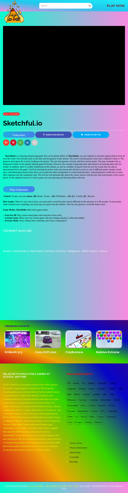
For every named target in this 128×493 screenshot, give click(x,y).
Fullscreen (19, 135)
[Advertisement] (25, 307)
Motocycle (106, 400)
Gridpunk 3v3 (13, 352)
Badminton (83, 411)
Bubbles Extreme (107, 352)
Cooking (94, 400)
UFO (102, 411)
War (105, 394)
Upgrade (72, 388)
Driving (82, 388)
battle (76, 383)
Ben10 (84, 416)
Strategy (102, 383)
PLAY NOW (116, 6)
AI (77, 416)
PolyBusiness (74, 352)
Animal (86, 394)
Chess (94, 411)
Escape (78, 422)
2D (83, 383)
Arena (91, 388)
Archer (112, 405)
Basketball (73, 405)
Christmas (111, 416)
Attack (117, 400)
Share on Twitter (91, 135)
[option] (18, 342)
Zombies (101, 388)
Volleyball (112, 411)
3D (69, 383)
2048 (70, 416)
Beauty (102, 405)
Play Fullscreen (19, 189)
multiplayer (11, 114)
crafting (96, 394)
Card (112, 394)
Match (77, 394)
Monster (72, 400)
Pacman (71, 411)
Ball (69, 394)
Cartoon (83, 400)
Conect (92, 405)
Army (83, 405)
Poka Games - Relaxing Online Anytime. (53, 486)
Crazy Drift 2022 (45, 352)
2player (91, 383)
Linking (88, 422)
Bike (92, 416)
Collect (112, 383)
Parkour (98, 422)
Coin (70, 422)
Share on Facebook (53, 135)
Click (121, 388)
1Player (112, 388)
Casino (100, 416)
